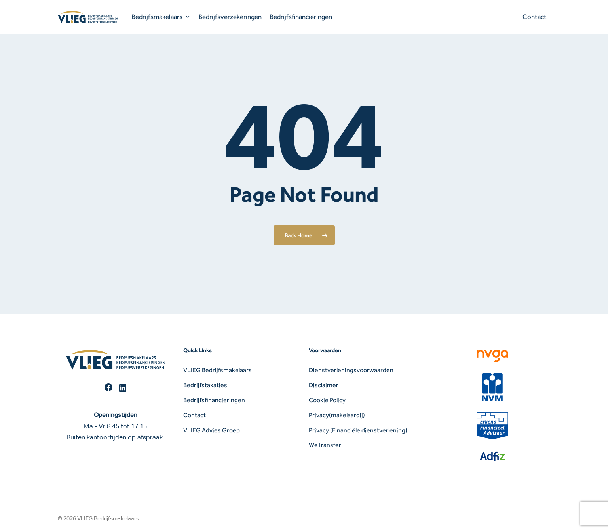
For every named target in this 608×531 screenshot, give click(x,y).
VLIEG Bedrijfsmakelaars (217, 370)
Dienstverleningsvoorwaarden (351, 370)
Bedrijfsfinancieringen (214, 400)
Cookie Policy (327, 400)
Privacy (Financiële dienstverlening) (358, 430)
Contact (194, 415)
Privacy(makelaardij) (337, 415)
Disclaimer (323, 385)
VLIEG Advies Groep (211, 430)
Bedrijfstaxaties (205, 385)
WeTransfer (325, 445)
